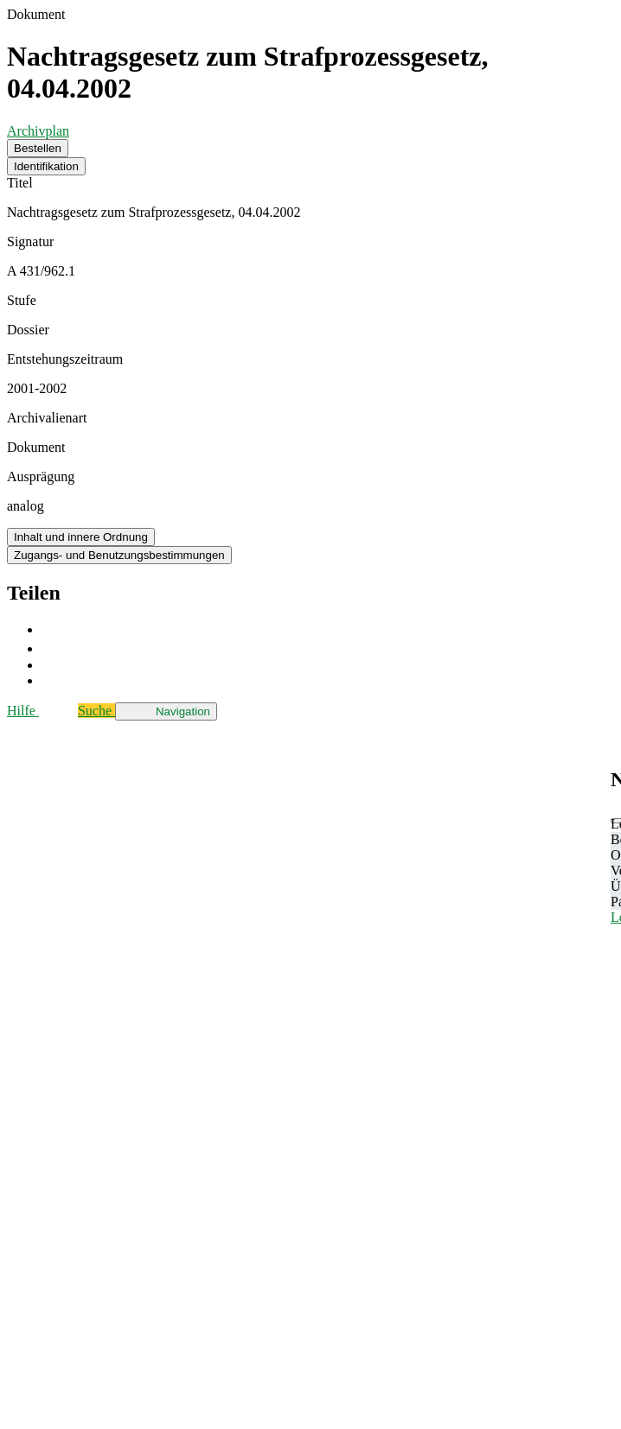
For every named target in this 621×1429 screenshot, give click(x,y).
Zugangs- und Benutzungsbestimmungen (119, 555)
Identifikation (46, 166)
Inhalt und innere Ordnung (81, 536)
